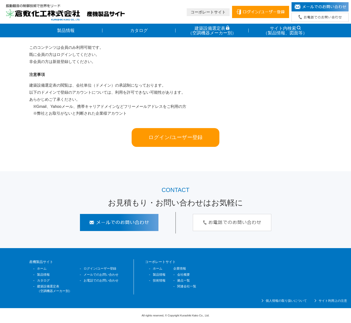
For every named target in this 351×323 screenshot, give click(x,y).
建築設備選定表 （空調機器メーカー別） (212, 30)
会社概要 (183, 274)
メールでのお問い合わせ (101, 274)
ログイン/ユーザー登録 (175, 137)
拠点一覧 (183, 280)
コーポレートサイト (208, 12)
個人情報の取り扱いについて (286, 301)
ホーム (42, 268)
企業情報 (179, 268)
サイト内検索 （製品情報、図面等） (285, 30)
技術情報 (159, 280)
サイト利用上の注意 (333, 301)
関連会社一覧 (186, 286)
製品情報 (66, 30)
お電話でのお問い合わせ (101, 280)
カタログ (139, 30)
